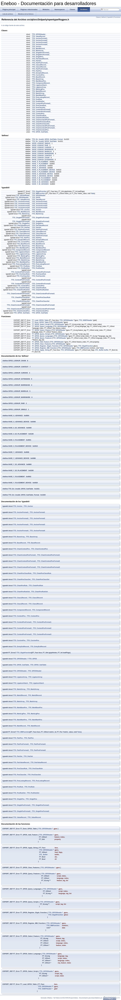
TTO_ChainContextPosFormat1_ (43, 120)
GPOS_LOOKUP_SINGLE (41, 143)
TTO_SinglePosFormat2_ (41, 55)
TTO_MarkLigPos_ (38, 89)
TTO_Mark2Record (38, 258)
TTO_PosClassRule (39, 274)
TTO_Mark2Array (38, 260)
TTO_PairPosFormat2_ (40, 69)
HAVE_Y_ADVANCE (39, 168)
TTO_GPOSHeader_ (39, 34)
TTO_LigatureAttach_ (40, 85)
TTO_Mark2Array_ (38, 93)
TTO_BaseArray (38, 246)
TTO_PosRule (37, 266)
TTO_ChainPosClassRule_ (41, 122)
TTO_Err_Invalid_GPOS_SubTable (44, 141)
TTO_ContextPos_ (38, 114)
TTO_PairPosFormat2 (40, 236)
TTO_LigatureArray (39, 254)
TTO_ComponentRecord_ (41, 83)
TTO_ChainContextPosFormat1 (43, 293)
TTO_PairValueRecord (40, 225)
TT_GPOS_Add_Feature (40, 342)
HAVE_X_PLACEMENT (40, 162)
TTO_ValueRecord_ (39, 36)
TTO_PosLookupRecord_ (41, 97)
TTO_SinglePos (37, 223)
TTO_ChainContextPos (40, 311)
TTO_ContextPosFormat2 (41, 280)
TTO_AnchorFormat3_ (40, 42)
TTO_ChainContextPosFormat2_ (43, 126)
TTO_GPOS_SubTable (40, 313)
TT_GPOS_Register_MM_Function (44, 348)
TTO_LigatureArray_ (39, 87)
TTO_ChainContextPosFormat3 (43, 309)
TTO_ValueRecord (38, 199)
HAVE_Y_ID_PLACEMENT (41, 180)
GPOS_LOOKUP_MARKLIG (42, 151)
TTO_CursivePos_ (38, 75)
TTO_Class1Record (39, 233)
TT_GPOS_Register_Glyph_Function (45, 346)
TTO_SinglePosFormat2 (40, 221)
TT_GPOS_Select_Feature (41, 330)
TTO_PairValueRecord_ (40, 59)
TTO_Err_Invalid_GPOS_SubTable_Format (47, 139)
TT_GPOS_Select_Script (41, 324)
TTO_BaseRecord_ (39, 77)
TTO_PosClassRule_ (39, 105)
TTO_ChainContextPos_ (40, 130)
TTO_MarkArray (37, 214)
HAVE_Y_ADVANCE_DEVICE (42, 176)
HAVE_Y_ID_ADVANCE (40, 184)
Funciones (117, 17)
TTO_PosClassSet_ (39, 107)
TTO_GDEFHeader (85, 320)
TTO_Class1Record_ (39, 67)
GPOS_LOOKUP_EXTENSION (43, 160)
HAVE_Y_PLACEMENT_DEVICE (43, 172)
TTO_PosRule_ (37, 99)
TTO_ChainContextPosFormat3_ (43, 128)
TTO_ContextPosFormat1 (41, 272)
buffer (106, 350)
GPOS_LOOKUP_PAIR (40, 145)
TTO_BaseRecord (38, 244)
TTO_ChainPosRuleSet (40, 290)
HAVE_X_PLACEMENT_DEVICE (43, 170)
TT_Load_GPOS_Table (40, 320)
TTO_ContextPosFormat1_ (41, 103)
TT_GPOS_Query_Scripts (41, 334)
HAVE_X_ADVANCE (39, 166)
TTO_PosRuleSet (38, 268)
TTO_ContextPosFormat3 (41, 284)
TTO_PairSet (36, 227)
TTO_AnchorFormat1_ (40, 38)
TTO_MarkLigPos (38, 256)
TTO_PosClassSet (38, 276)
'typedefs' (110, 17)
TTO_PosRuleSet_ (38, 101)
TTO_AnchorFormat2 (39, 203)
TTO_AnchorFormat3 (39, 206)
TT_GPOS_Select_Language (42, 326)
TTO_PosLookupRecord (40, 264)
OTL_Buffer (99, 350)
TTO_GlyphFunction (39, 191)
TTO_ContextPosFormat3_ (41, 111)
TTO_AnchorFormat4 (39, 208)
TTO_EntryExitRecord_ (40, 73)
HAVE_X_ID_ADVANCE (40, 182)
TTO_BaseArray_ (38, 79)
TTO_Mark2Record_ (39, 91)
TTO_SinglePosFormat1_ (41, 53)
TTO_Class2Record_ (39, 65)
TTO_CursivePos (38, 242)
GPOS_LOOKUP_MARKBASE (43, 149)
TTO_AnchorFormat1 (39, 201)
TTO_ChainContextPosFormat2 (43, 305)
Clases (98, 17)
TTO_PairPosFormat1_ (40, 63)
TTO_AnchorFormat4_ (40, 44)
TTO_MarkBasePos (39, 248)
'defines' (103, 17)
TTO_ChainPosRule (39, 288)
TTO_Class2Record (39, 231)
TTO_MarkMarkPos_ (39, 95)
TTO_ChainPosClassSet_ (41, 124)
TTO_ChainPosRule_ (39, 116)
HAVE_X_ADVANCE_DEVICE (42, 174)
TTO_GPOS (36, 197)
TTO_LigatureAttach (39, 252)
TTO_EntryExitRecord (40, 240)
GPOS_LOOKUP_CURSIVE (41, 147)
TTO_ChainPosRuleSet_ (40, 118)
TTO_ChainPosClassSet (40, 301)
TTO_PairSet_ (37, 61)
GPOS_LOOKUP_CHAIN (40, 157)
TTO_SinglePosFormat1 (40, 217)
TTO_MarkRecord (38, 212)
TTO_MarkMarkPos (39, 262)
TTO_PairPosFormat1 (40, 229)
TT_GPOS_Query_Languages (42, 336)
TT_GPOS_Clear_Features (41, 344)
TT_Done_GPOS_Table (40, 322)
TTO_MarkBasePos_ (39, 81)
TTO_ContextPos (38, 286)
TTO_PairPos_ (37, 71)
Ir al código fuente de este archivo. (13, 25)
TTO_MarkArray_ (38, 50)
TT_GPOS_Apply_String (40, 350)
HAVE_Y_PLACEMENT (40, 164)
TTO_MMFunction (38, 193)
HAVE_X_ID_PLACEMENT (41, 178)
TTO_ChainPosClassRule (41, 297)
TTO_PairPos (37, 238)
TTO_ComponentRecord (41, 250)
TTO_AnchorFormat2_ (40, 40)
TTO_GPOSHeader (38, 195)
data (93, 193)
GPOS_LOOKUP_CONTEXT (42, 155)
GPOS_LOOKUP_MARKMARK (43, 153)
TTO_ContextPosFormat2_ (41, 109)
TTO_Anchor (36, 210)
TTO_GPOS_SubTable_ (40, 132)
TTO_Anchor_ (37, 46)
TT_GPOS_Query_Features (42, 338)
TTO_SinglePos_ (38, 57)
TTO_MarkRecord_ (38, 48)
